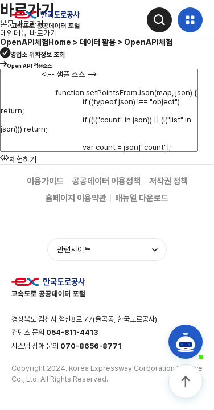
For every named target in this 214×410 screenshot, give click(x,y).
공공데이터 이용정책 (106, 181)
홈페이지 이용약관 (76, 198)
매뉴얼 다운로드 (141, 198)
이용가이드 (45, 181)
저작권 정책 (168, 181)
